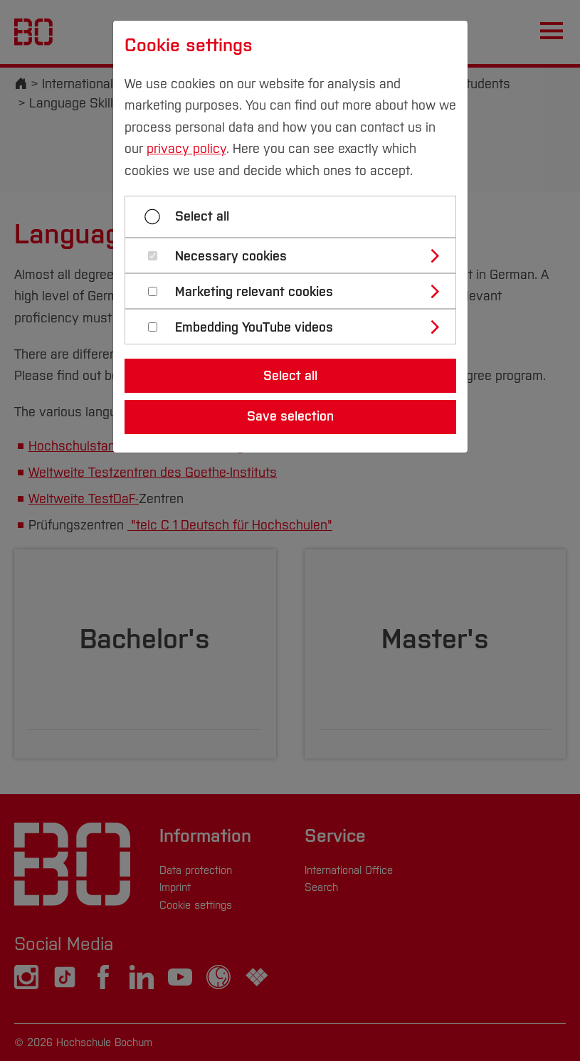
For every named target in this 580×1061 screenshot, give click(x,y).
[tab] (296, 255)
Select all (202, 216)
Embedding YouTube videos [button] (254, 327)
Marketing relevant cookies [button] (254, 292)
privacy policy (186, 149)
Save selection (290, 416)
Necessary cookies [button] (231, 256)
